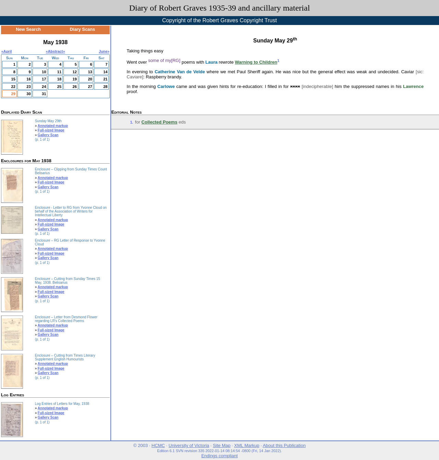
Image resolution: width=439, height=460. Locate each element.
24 (44, 87)
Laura (211, 62)
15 (13, 79)
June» (104, 51)
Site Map (221, 445)
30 (28, 94)
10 (44, 72)
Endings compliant (219, 455)
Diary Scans (82, 29)
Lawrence (413, 86)
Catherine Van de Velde (180, 71)
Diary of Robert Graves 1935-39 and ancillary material (219, 7)
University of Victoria (189, 445)
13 (90, 72)
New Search (28, 29)
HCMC (158, 445)
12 (75, 72)
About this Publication (284, 445)
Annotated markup (53, 126)
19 (75, 79)
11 (59, 72)
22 (13, 87)
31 (44, 94)
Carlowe (166, 86)
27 (90, 87)
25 (59, 87)
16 (28, 79)
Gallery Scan (48, 135)
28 (105, 87)
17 (44, 79)
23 (28, 87)
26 (75, 87)
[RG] (175, 60)
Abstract (55, 51)
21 (105, 79)
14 (105, 72)
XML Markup (246, 445)
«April (6, 51)
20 (90, 79)
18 (59, 79)
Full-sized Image (51, 130)
